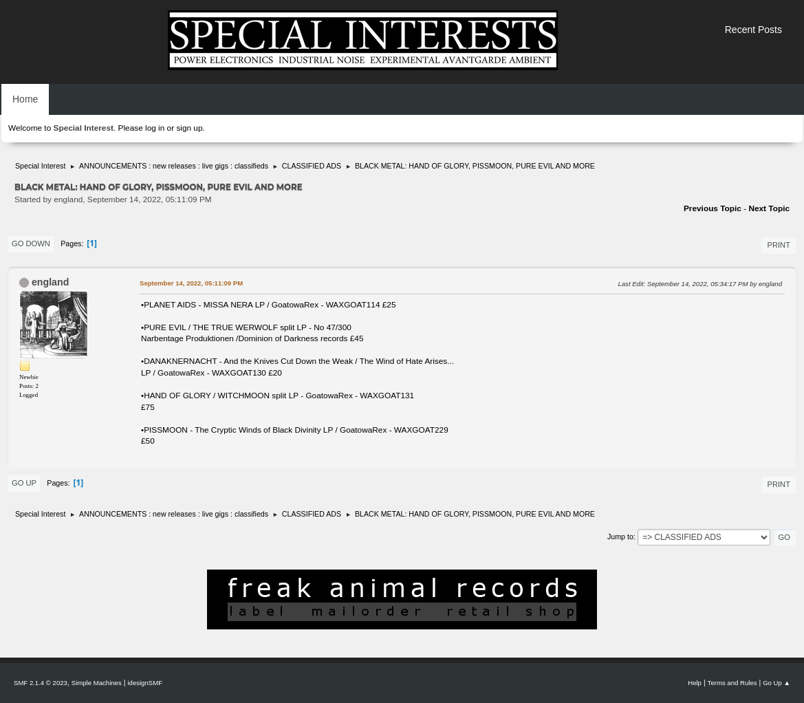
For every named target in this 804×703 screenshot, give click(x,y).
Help (695, 682)
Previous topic (712, 208)
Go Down (31, 243)
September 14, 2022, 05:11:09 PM (191, 283)
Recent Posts (753, 29)
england (50, 282)
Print (778, 245)
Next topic (769, 208)
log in (154, 128)
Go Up (24, 483)
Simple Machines (97, 682)
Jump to (620, 536)
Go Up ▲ (776, 682)
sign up (189, 128)
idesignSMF (144, 682)
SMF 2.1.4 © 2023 (40, 682)
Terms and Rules (732, 682)
